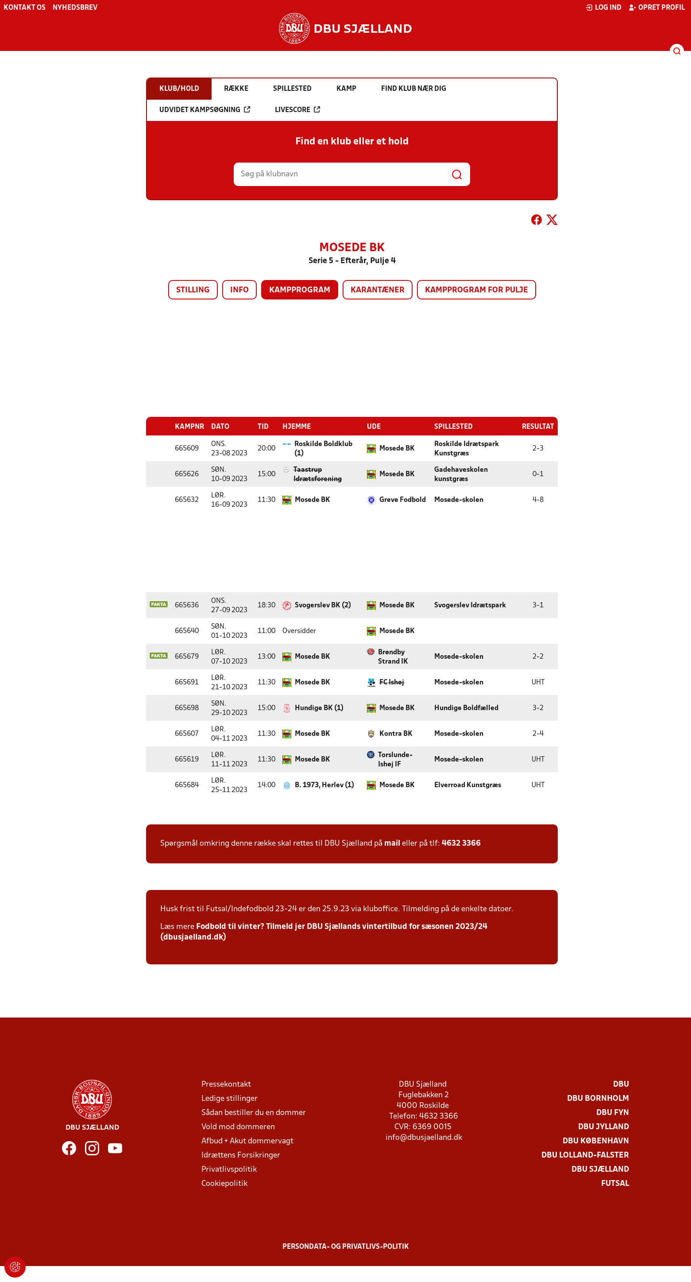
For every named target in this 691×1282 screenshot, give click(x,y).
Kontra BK (396, 734)
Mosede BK (397, 449)
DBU (621, 1084)
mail (392, 843)
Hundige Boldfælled (466, 708)
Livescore (297, 109)
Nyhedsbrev (75, 8)
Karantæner (378, 290)
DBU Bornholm (598, 1099)
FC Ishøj (391, 683)
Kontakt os (25, 8)
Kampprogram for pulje (476, 290)
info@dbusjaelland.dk (424, 1138)
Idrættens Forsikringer (240, 1155)
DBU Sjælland (600, 1169)
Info (239, 290)
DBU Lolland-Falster (585, 1155)
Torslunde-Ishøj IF (395, 760)
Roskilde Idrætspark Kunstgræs (466, 449)
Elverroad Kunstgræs (467, 785)
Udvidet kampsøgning (204, 109)
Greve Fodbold (402, 500)
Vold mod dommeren (238, 1127)
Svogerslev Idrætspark (470, 605)
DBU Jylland (603, 1127)
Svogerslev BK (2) (323, 605)
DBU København (596, 1141)
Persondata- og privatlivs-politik (345, 1247)
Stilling (193, 290)
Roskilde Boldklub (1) (323, 449)
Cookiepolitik (224, 1184)
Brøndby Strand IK (393, 657)
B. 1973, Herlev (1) (324, 785)
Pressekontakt (226, 1084)
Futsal (615, 1184)
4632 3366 (461, 843)
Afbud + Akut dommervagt (247, 1141)
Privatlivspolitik (229, 1169)
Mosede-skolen (458, 500)
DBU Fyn (612, 1113)
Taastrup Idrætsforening (317, 474)
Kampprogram (299, 290)
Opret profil (657, 8)
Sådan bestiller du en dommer (253, 1113)
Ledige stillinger (229, 1099)
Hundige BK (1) (319, 708)
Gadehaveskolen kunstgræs (461, 474)
